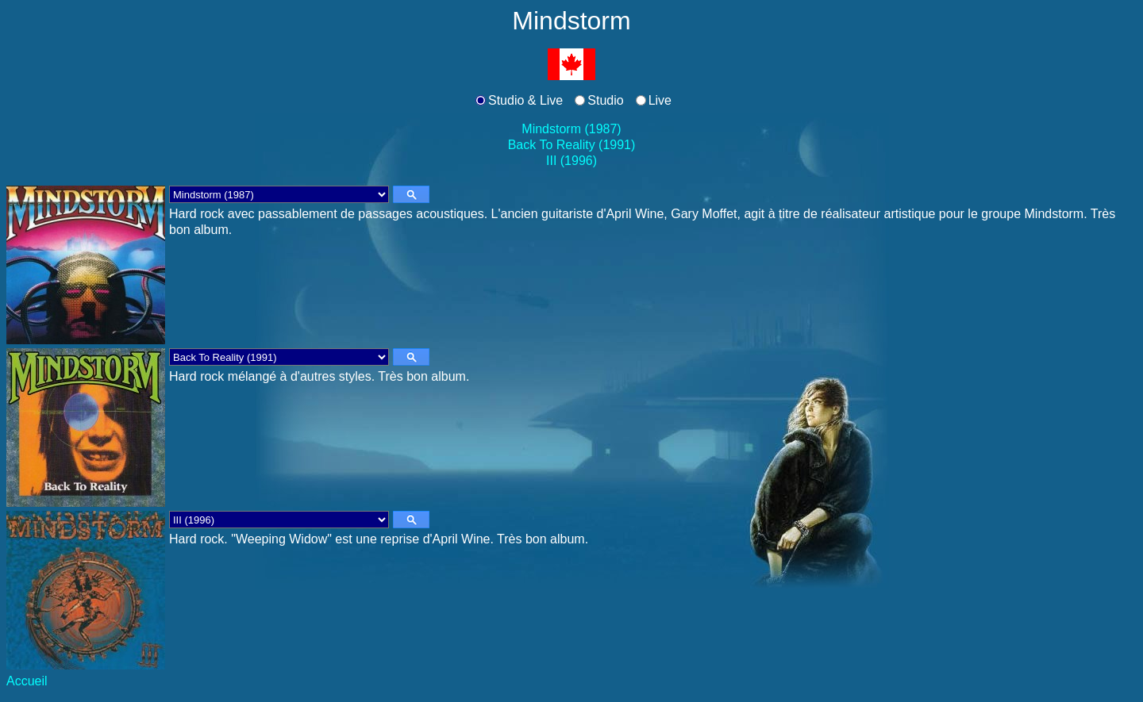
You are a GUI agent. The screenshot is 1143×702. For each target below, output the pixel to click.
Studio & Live (525, 100)
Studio (605, 100)
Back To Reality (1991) (572, 145)
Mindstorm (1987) (571, 129)
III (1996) (571, 160)
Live (660, 100)
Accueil (27, 681)
